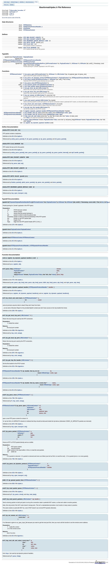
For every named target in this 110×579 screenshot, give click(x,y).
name (50, 114)
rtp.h (11, 14)
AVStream (75, 65)
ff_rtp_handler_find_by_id (31, 115)
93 (12, 137)
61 (12, 262)
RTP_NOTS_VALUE (29, 43)
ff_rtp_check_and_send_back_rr (33, 105)
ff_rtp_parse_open (28, 75)
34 (12, 162)
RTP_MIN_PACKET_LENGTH (32, 38)
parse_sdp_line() (58, 284)
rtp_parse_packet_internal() (60, 154)
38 (12, 181)
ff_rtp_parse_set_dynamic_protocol (34, 79)
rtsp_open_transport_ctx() (19, 194)
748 (13, 399)
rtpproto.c (21, 331)
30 (12, 234)
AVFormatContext (51, 65)
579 (13, 493)
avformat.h (13, 12)
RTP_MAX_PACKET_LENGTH (32, 40)
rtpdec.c (19, 262)
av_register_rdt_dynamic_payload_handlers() (24, 294)
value (67, 117)
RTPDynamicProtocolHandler (32, 61)
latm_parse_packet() (31, 154)
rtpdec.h (19, 137)
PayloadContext (17, 58)
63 (12, 537)
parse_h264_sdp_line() (46, 284)
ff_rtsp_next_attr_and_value (31, 117)
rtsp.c (28, 119)
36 (12, 191)
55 (12, 292)
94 (12, 151)
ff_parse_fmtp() (15, 557)
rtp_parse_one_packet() (42, 183)
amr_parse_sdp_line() (17, 284)
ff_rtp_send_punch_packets (31, 101)
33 (12, 172)
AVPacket (83, 65)
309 (13, 331)
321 (13, 367)
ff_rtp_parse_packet (29, 80)
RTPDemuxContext (29, 31)
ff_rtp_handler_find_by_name (32, 114)
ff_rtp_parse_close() (17, 495)
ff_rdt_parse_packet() (31, 140)
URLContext (60, 75)
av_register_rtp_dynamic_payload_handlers (36, 124)
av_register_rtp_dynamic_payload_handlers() (55, 294)
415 (13, 474)
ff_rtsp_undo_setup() (17, 402)
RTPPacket (26, 29)
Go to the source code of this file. (11, 19)
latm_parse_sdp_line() (31, 284)
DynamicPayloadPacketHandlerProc (34, 65)
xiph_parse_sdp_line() (73, 284)
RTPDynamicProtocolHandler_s (32, 28)
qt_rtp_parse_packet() (45, 140)
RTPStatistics (27, 26)
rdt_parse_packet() (60, 140)
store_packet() (57, 183)
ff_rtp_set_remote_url (29, 96)
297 (13, 354)
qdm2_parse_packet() (28, 183)
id (42, 115)
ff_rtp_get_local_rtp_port (30, 89)
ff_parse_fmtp (27, 121)
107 (13, 226)
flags (37, 66)
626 (13, 485)
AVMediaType (60, 114)
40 (12, 242)
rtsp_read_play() (31, 495)
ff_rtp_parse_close (29, 84)
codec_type (67, 114)
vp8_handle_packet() (77, 154)
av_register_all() (16, 265)
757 (13, 281)
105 (13, 379)
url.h (11, 16)
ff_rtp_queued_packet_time (31, 86)
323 (13, 512)
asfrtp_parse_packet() (17, 140)
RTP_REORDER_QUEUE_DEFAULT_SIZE (35, 42)
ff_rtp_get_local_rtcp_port (31, 93)
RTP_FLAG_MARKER (29, 49)
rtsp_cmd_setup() (16, 334)
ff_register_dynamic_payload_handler (34, 112)
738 (13, 460)
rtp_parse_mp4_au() (17, 164)
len (33, 66)
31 (12, 250)
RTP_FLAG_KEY (28, 45)
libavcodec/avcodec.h (17, 11)
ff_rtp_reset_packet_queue (31, 87)
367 (13, 425)
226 (13, 312)
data (55, 121)
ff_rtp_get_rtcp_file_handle (31, 108)
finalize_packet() (16, 183)
